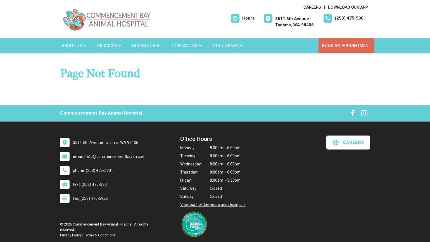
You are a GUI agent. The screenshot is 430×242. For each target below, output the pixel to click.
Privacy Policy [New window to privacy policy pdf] (71, 235)
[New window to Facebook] (353, 114)
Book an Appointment (346, 45)
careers (348, 142)
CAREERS (312, 7)
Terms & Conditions (100, 235)
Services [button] (109, 45)
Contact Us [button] (186, 45)
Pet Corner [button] (228, 45)
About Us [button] (73, 45)
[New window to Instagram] (364, 114)
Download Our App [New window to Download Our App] (348, 7)
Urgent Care (146, 45)
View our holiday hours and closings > (213, 204)
